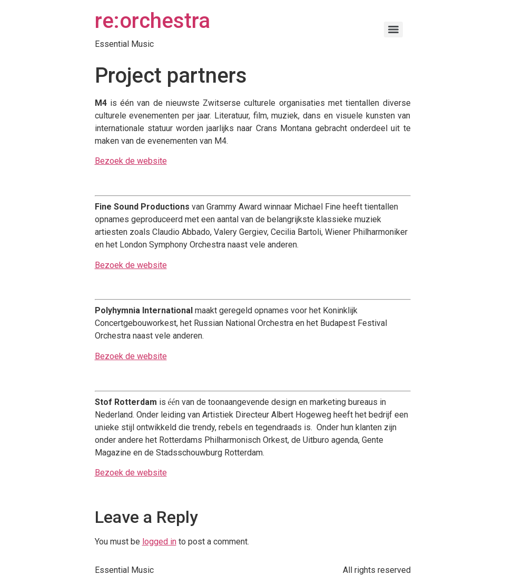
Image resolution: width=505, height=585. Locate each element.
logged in (159, 542)
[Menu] (393, 29)
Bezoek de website (131, 161)
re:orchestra (152, 20)
